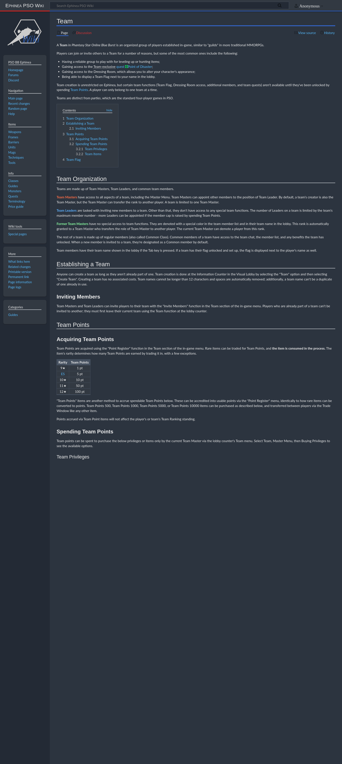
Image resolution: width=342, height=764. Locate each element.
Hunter (102, 677)
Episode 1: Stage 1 (101, 700)
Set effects (187, 691)
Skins (95, 709)
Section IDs (200, 672)
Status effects (225, 672)
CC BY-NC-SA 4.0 (54, 741)
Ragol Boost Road (182, 705)
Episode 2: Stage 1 (123, 700)
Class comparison (86, 677)
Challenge (82, 700)
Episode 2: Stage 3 (169, 700)
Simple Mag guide (158, 672)
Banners (93, 705)
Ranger (162, 677)
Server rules (200, 705)
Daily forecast (137, 705)
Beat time (101, 695)
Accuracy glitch (85, 695)
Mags (108, 672)
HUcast (139, 677)
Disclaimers (74, 758)
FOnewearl (252, 677)
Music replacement (127, 709)
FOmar (216, 677)
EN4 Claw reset (121, 686)
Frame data (135, 695)
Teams (238, 672)
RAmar (172, 677)
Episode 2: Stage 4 (191, 700)
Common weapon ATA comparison (172, 682)
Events (151, 705)
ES (63, 374)
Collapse (327, 668)
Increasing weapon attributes (209, 682)
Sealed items (235, 682)
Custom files (84, 709)
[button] (327, 668)
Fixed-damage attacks (118, 691)
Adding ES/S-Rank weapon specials (96, 682)
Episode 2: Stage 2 (146, 700)
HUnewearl (126, 677)
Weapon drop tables (185, 695)
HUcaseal (151, 677)
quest (120, 67)
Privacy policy (13, 758)
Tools (273, 672)
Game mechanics (119, 695)
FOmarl (227, 677)
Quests (188, 672)
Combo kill (83, 686)
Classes (81, 672)
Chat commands (109, 705)
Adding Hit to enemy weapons (134, 682)
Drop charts (139, 686)
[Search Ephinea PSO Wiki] (169, 5)
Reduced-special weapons (165, 691)
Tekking (264, 672)
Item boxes (178, 686)
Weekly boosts (218, 705)
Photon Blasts (138, 672)
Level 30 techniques (158, 686)
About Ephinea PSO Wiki (45, 758)
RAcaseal (205, 677)
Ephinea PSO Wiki (24, 5)
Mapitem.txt (107, 709)
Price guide (163, 705)
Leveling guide (205, 686)
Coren (124, 705)
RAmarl (183, 677)
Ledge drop (165, 695)
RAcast (193, 677)
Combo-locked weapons (90, 691)
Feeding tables (120, 672)
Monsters (176, 672)
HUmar (113, 677)
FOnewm (239, 677)
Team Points (79, 90)
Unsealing (248, 682)
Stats (212, 672)
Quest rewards (141, 691)
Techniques (251, 672)
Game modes (95, 672)
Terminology (147, 709)
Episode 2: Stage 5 (214, 700)
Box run (190, 686)
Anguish (81, 705)
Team (63, 45)
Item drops (150, 695)
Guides (13, 315)
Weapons (284, 672)
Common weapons (102, 686)
